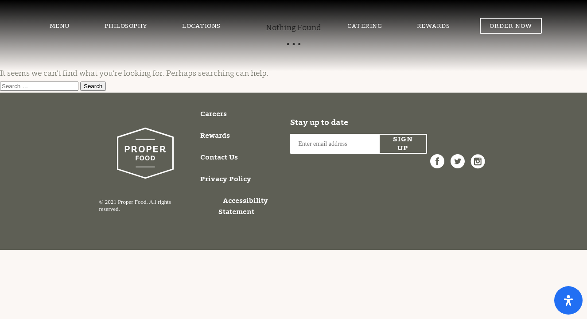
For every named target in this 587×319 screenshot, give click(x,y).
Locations (201, 26)
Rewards (433, 26)
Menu (60, 26)
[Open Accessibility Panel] (568, 300)
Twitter (457, 156)
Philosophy (126, 26)
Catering (364, 26)
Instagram (478, 156)
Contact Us (219, 157)
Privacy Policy (225, 179)
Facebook (437, 156)
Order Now (511, 26)
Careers (213, 114)
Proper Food (284, 15)
